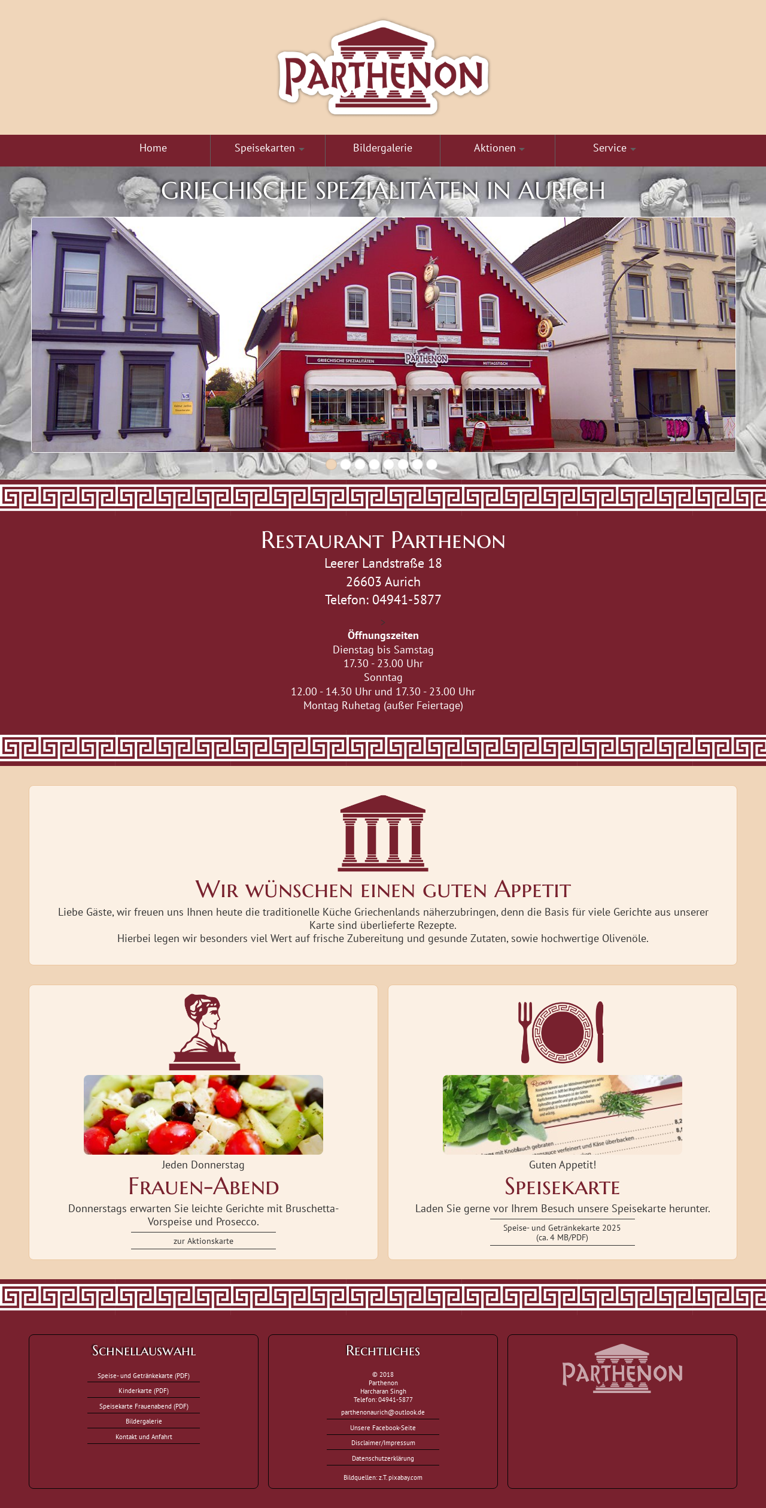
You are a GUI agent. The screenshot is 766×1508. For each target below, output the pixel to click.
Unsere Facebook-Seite (383, 1428)
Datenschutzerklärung (383, 1458)
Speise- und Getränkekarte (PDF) (144, 1375)
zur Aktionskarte (203, 1240)
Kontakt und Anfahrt (143, 1437)
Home (153, 148)
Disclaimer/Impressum (383, 1443)
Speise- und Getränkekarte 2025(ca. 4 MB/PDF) (562, 1232)
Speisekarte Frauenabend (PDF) (144, 1406)
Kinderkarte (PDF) (143, 1390)
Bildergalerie (382, 148)
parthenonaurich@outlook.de (383, 1412)
